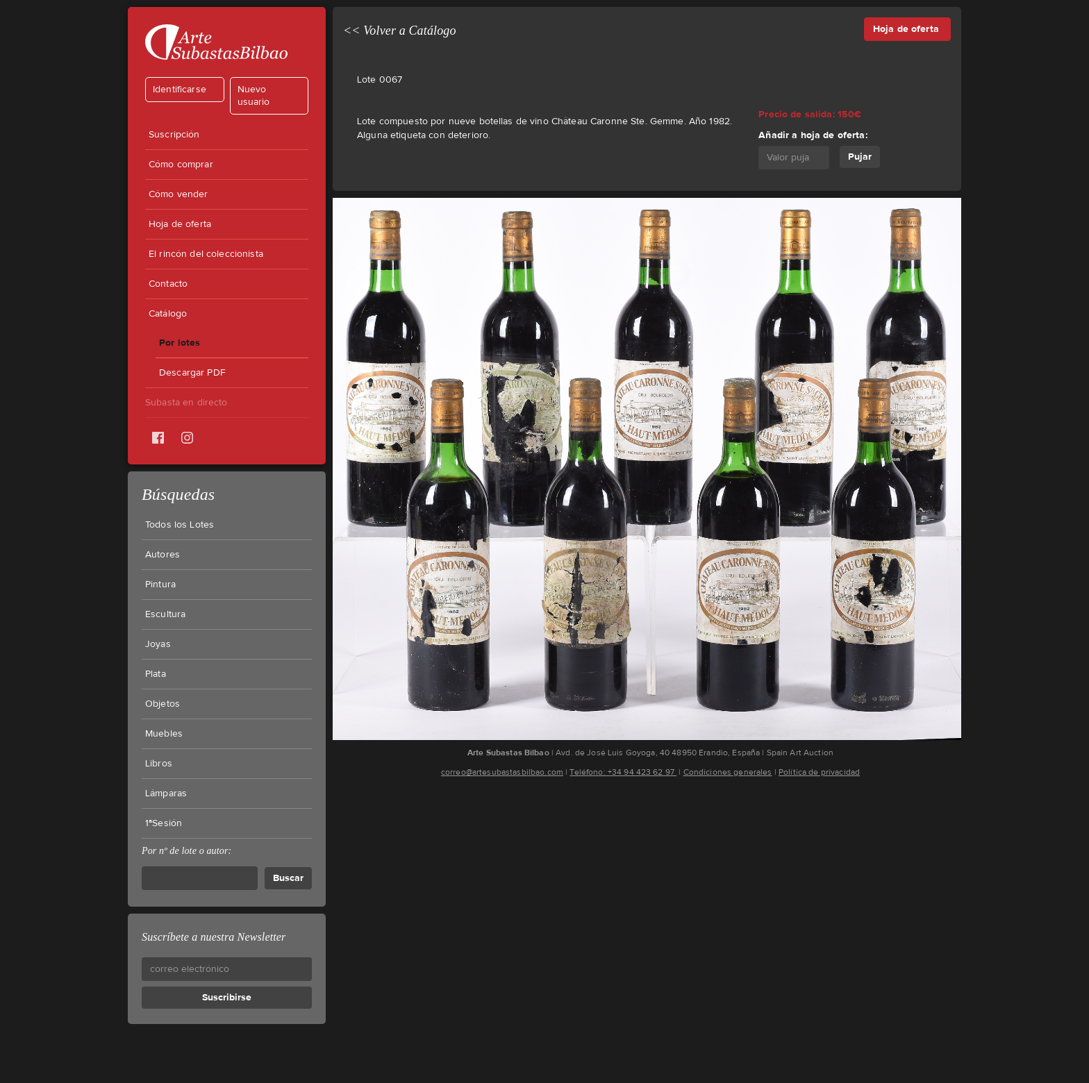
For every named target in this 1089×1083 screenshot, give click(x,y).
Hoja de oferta (180, 224)
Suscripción (174, 134)
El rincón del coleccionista (206, 254)
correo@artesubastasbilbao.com (502, 772)
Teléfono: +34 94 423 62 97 (623, 772)
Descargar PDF (192, 372)
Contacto (168, 283)
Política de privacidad (819, 772)
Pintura (160, 584)
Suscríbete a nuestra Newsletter (213, 937)
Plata (155, 674)
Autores (162, 554)
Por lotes (179, 343)
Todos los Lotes (179, 524)
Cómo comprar (181, 164)
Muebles (164, 733)
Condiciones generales (727, 772)
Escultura (165, 614)
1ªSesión (163, 823)
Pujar (860, 156)
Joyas (158, 644)
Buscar (288, 878)
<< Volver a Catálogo (399, 30)
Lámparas (166, 793)
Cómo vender (178, 194)
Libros (158, 763)
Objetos (162, 704)
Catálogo (168, 313)
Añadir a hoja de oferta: (812, 135)
